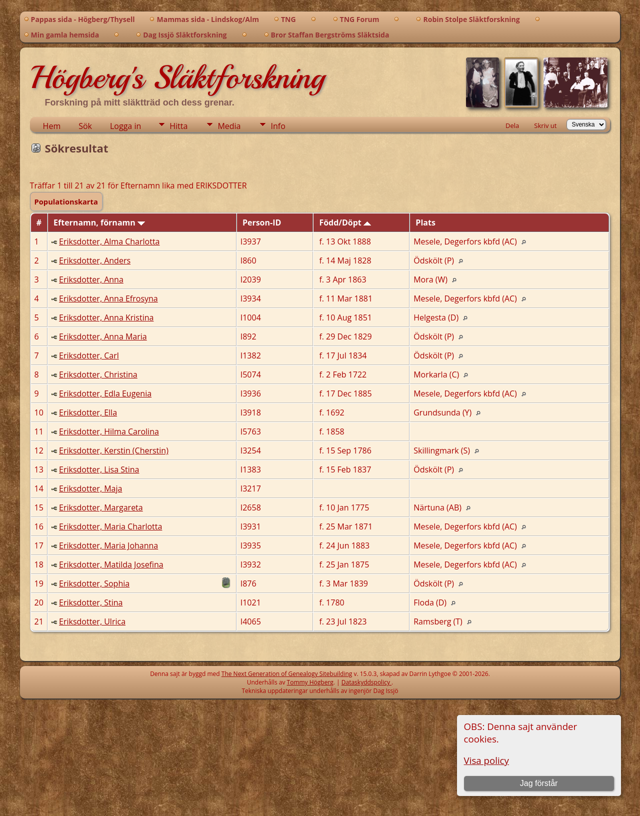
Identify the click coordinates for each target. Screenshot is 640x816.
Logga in (125, 126)
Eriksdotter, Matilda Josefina (111, 564)
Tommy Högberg (310, 682)
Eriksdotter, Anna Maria (103, 336)
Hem (52, 126)
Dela (512, 125)
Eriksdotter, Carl (89, 355)
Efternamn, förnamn (99, 222)
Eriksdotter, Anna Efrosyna (108, 298)
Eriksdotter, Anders (94, 260)
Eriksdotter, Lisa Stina (99, 469)
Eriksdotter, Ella (88, 412)
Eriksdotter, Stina (90, 602)
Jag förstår (539, 783)
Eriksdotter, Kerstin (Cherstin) (113, 450)
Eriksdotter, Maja (90, 488)
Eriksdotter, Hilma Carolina (109, 431)
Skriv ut (545, 125)
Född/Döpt (345, 222)
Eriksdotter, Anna (91, 279)
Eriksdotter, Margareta (101, 507)
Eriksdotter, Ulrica (92, 621)
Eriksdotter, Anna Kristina (106, 317)
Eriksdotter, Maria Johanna (108, 545)
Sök (85, 126)
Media (229, 126)
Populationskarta (66, 201)
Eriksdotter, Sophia (94, 583)
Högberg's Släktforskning (177, 78)
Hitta (179, 126)
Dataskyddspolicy (367, 682)
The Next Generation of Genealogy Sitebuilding (287, 674)
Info (277, 126)
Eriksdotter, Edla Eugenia (105, 393)
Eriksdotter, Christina (98, 374)
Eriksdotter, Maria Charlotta (110, 526)
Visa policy (486, 760)
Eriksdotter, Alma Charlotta (109, 241)
